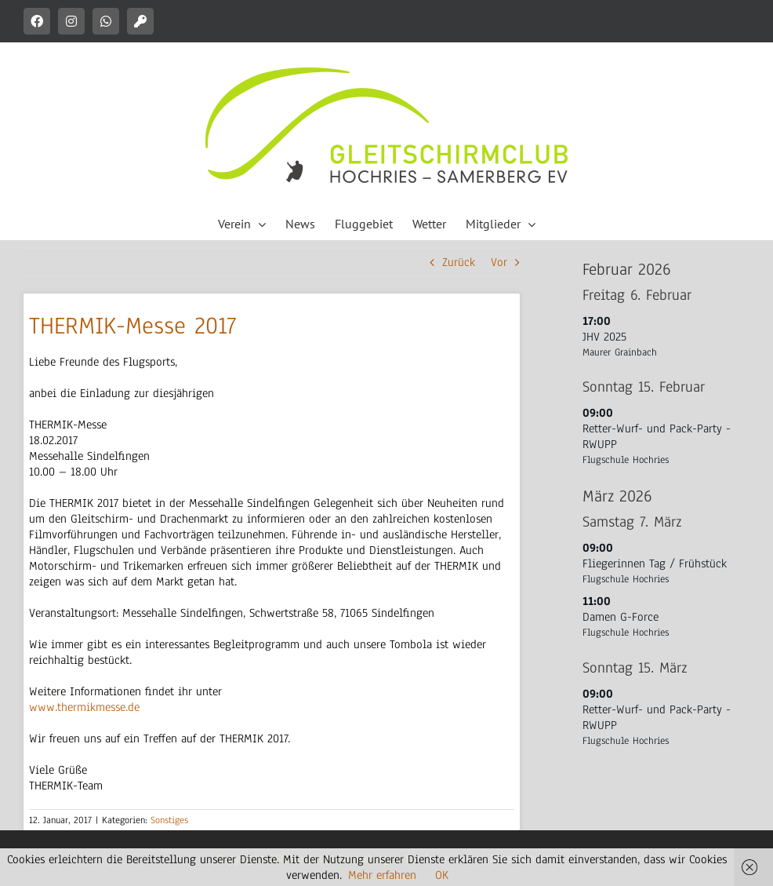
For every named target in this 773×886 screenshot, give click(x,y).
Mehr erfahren (382, 875)
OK (441, 875)
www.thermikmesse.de (84, 707)
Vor (499, 262)
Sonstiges (169, 820)
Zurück (458, 262)
